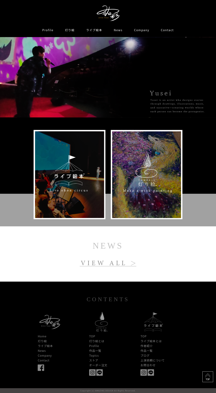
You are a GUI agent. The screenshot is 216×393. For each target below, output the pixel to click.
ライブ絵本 (94, 30)
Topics (94, 355)
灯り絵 (70, 30)
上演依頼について (152, 360)
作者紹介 (146, 346)
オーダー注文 (98, 365)
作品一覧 (95, 350)
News (118, 30)
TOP (92, 336)
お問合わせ (148, 365)
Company (141, 30)
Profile (48, 30)
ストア (93, 360)
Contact (167, 30)
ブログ (145, 355)
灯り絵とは (96, 341)
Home (42, 336)
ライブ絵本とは (151, 341)
